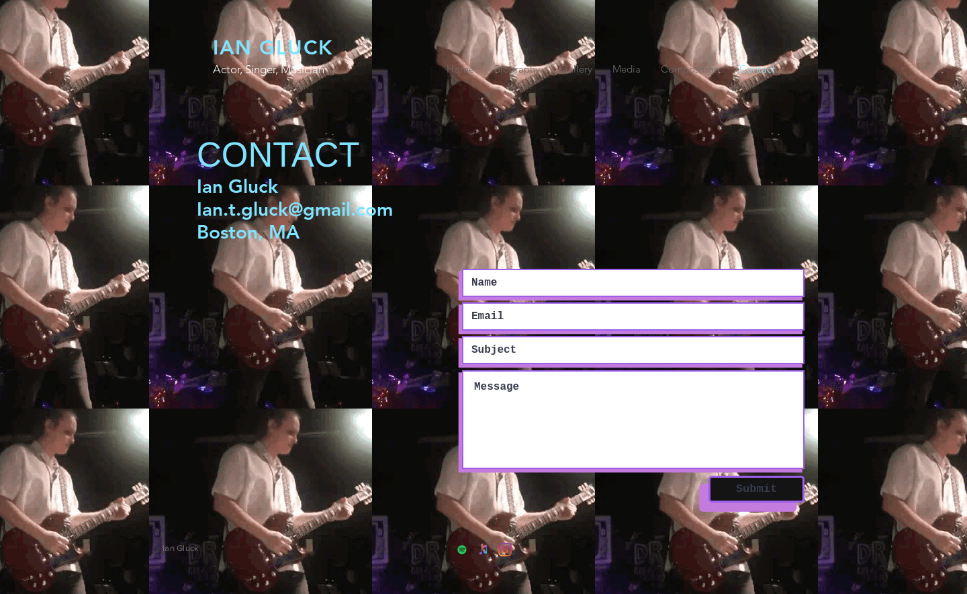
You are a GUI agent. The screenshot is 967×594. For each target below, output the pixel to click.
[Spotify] (462, 549)
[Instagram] (505, 549)
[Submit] (756, 489)
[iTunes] (483, 549)
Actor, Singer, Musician (268, 69)
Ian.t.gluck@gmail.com (295, 209)
